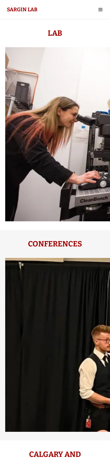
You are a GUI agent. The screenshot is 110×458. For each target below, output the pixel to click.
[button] (100, 9)
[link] (22, 9)
